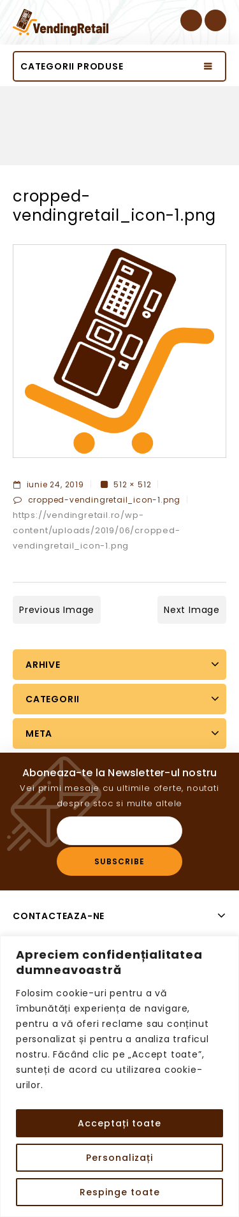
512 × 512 (132, 484)
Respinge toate (120, 1192)
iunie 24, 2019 (48, 484)
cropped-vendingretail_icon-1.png (104, 499)
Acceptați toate (119, 1123)
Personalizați (119, 1157)
